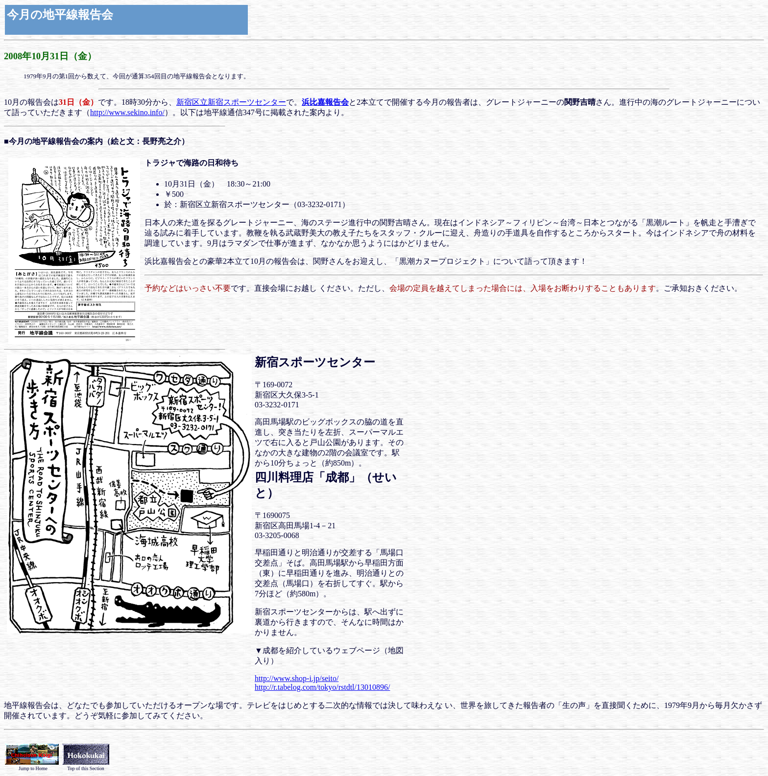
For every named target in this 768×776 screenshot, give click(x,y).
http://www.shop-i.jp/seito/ (296, 678)
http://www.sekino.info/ (127, 112)
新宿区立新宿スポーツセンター (231, 102)
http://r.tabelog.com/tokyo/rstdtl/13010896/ (322, 687)
